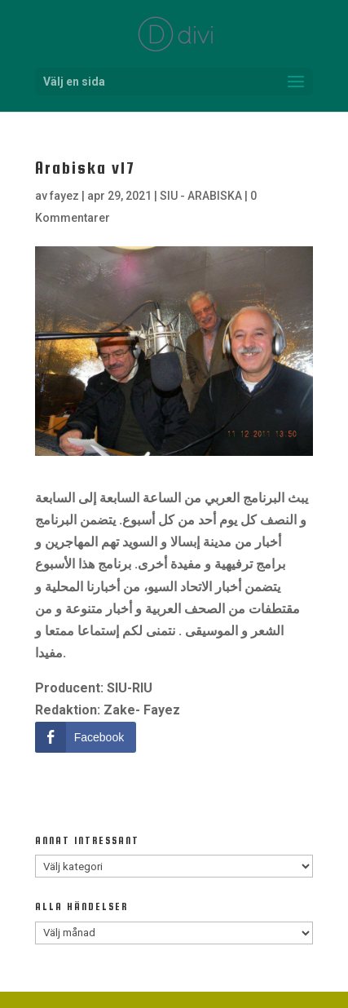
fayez (64, 195)
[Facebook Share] (85, 737)
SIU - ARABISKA (201, 195)
